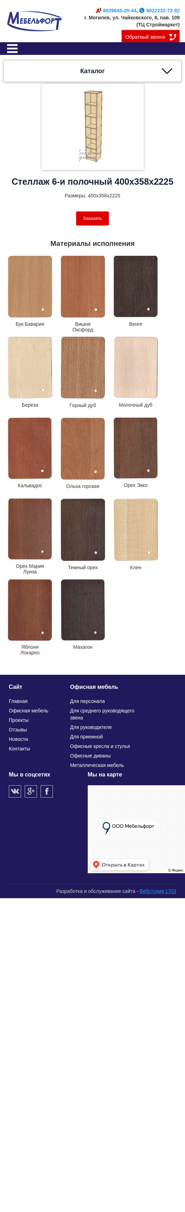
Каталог (92, 71)
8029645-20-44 (116, 10)
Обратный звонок (145, 37)
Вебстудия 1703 (158, 891)
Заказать (92, 218)
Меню (12, 48)
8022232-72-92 (159, 10)
